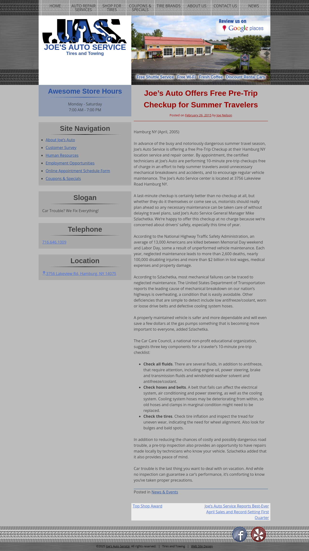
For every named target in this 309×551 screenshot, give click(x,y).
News (253, 6)
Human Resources (62, 155)
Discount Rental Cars (245, 77)
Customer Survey (61, 147)
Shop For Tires (112, 8)
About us (197, 6)
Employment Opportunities (70, 163)
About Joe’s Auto (60, 139)
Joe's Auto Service (85, 47)
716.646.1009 (54, 242)
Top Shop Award (147, 506)
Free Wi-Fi (186, 77)
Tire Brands (169, 6)
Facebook (240, 534)
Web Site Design (202, 546)
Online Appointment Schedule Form (78, 170)
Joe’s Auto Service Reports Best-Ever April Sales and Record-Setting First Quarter (237, 511)
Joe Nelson (224, 115)
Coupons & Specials (140, 8)
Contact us (225, 6)
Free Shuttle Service (155, 77)
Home (55, 6)
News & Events (165, 492)
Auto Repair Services (83, 8)
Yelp (259, 534)
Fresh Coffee (211, 77)
